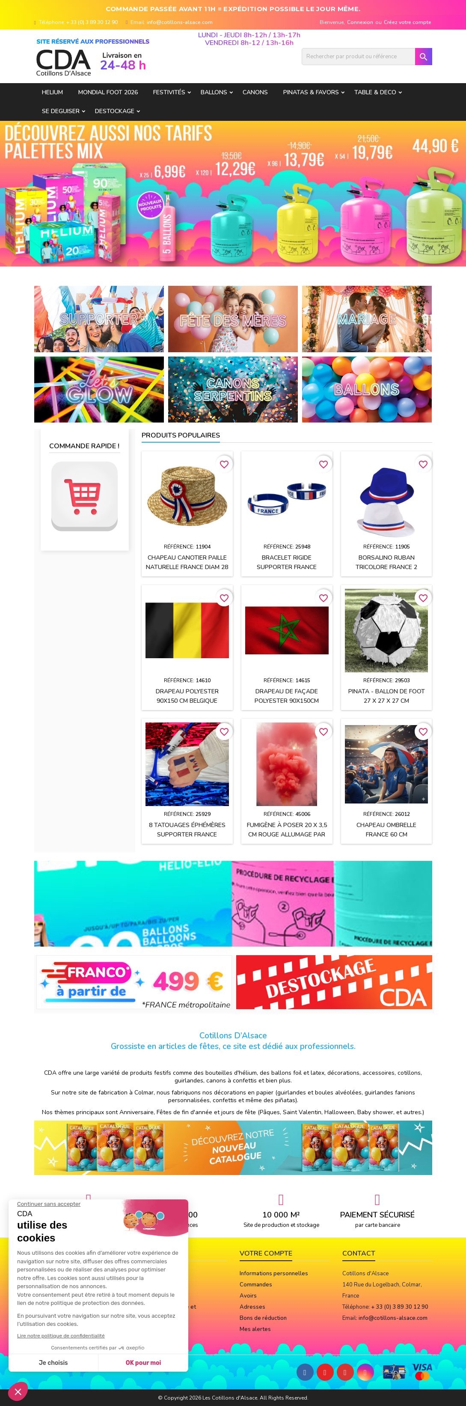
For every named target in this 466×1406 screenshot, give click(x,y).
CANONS (255, 92)
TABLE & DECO (375, 92)
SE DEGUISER (61, 111)
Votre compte (266, 1253)
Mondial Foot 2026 (108, 92)
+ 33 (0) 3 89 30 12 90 (92, 22)
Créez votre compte (407, 22)
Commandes (256, 1285)
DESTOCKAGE (114, 111)
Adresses (252, 1307)
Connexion (360, 22)
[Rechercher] (367, 56)
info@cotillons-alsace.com (180, 22)
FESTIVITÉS (169, 92)
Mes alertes (255, 1329)
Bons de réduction (263, 1318)
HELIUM (52, 92)
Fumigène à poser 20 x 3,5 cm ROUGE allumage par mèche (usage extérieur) (287, 834)
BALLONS (214, 92)
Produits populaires (181, 435)
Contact (358, 1253)
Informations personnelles (274, 1273)
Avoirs (248, 1296)
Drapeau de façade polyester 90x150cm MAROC (287, 700)
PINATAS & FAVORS (311, 92)
